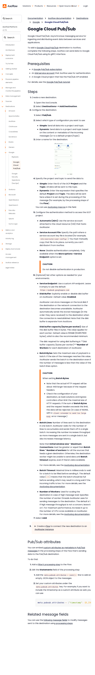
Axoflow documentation (59, 18)
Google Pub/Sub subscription (48, 69)
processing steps (64, 623)
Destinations (82, 18)
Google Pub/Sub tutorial (58, 82)
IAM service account (45, 73)
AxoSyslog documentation (77, 465)
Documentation (35, 18)
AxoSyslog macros (56, 207)
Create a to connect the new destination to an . (61, 528)
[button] (25, 6)
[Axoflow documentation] (10, 6)
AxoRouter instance (44, 529)
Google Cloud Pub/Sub (48, 47)
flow (48, 526)
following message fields (55, 620)
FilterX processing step (49, 564)
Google (36, 22)
